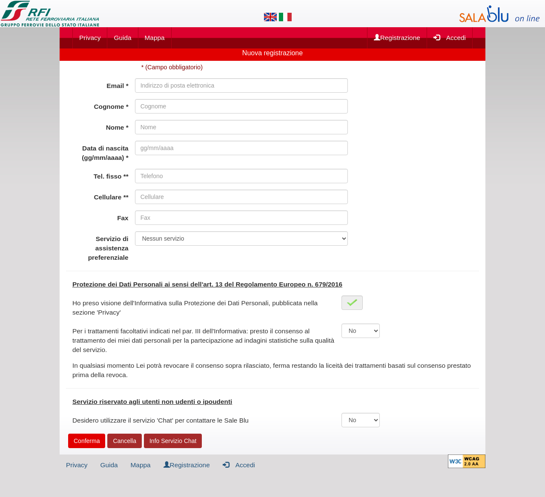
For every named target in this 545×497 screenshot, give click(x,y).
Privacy (89, 37)
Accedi (449, 37)
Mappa (155, 37)
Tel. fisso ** (111, 176)
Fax (123, 218)
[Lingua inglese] (270, 17)
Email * (117, 85)
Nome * (117, 127)
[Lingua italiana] (285, 17)
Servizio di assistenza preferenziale (108, 248)
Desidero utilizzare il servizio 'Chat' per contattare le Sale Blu (160, 420)
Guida (122, 37)
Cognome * (111, 106)
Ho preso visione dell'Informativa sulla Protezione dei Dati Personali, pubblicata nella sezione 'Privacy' (195, 307)
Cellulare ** (111, 197)
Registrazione (397, 37)
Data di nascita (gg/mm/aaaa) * (105, 153)
